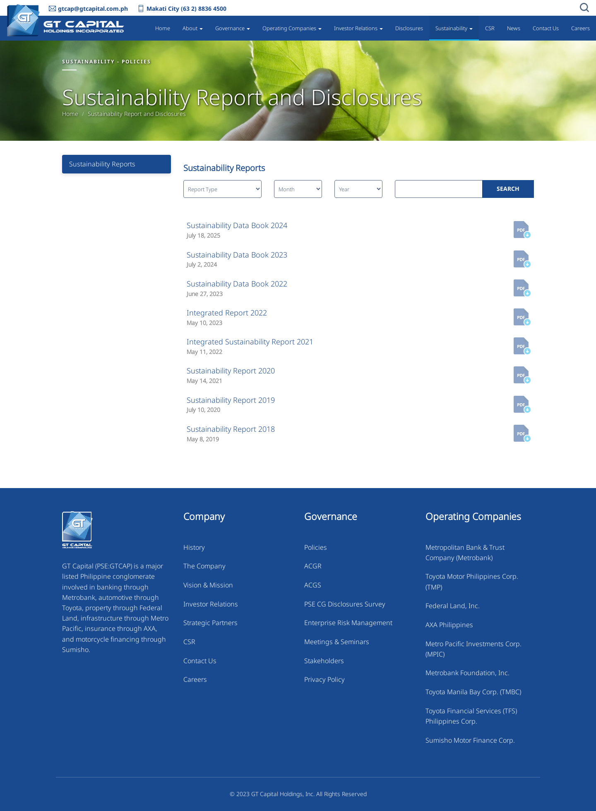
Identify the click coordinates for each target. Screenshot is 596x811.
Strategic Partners (210, 622)
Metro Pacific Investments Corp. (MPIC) (473, 649)
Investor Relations (210, 604)
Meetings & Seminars (336, 641)
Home (162, 28)
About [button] (193, 28)
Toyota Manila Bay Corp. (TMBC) (473, 691)
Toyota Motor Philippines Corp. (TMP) (471, 581)
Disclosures (409, 28)
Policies (315, 547)
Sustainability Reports (102, 163)
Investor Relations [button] (358, 28)
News (513, 28)
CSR (490, 28)
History (194, 547)
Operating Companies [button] (292, 28)
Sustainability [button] (454, 28)
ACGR (313, 565)
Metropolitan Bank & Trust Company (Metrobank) (465, 552)
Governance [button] (232, 28)
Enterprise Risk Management (348, 622)
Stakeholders (324, 660)
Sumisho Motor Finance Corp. (470, 740)
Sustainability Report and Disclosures (137, 114)
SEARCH (508, 189)
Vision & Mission (208, 585)
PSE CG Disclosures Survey (344, 604)
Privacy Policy (324, 679)
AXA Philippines (449, 624)
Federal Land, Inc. (452, 605)
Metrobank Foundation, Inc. (467, 672)
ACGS (312, 585)
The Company (204, 565)
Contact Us (546, 28)
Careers (580, 28)
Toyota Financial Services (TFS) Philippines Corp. (471, 716)
